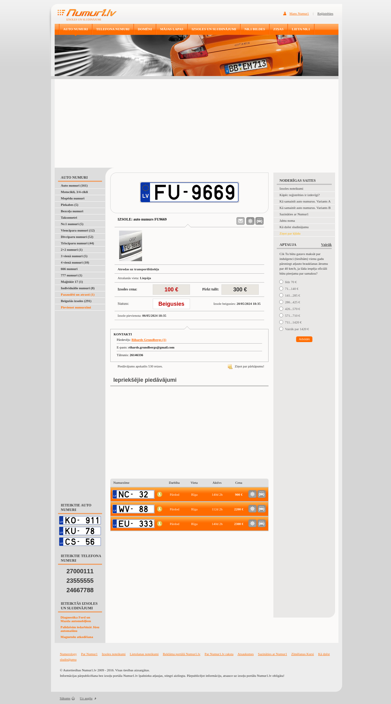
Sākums (65, 698)
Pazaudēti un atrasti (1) (77, 294)
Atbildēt (304, 339)
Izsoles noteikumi (291, 188)
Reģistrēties (325, 13)
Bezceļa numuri (72, 211)
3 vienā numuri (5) (74, 256)
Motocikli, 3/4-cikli (74, 192)
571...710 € (292, 315)
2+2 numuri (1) (71, 249)
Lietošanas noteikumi (144, 654)
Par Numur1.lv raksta (219, 654)
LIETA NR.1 (301, 29)
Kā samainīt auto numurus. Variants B (305, 208)
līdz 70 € (291, 282)
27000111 (80, 571)
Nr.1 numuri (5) (72, 224)
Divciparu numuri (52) (77, 237)
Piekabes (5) (69, 204)
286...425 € (292, 302)
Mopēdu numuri (72, 198)
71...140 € (291, 288)
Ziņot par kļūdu (290, 233)
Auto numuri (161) (74, 185)
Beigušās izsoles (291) (76, 301)
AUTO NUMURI (75, 29)
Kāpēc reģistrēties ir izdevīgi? (300, 195)
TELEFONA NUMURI (113, 29)
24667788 (80, 590)
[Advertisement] (196, 122)
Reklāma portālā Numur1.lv (181, 654)
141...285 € (292, 295)
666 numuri (69, 269)
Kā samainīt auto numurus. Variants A (305, 201)
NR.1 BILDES (254, 29)
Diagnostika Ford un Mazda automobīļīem (75, 619)
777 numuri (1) (71, 275)
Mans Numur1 (299, 13)
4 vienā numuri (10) (75, 262)
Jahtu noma (287, 220)
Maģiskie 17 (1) (72, 281)
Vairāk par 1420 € (297, 329)
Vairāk (326, 245)
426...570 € (292, 309)
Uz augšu (86, 698)
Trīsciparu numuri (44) (77, 243)
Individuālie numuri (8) (78, 288)
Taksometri (69, 217)
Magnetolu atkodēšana (76, 637)
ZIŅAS (278, 29)
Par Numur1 (89, 654)
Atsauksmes (245, 654)
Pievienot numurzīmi (76, 307)
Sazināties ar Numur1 (294, 214)
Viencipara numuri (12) (78, 230)
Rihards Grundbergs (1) (149, 339)
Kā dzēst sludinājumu (294, 227)
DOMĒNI (145, 29)
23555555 (80, 580)
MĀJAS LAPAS (171, 29)
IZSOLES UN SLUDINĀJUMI (214, 29)
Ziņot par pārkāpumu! (246, 366)
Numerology (68, 654)
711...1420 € (293, 322)
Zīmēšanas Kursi (302, 654)
